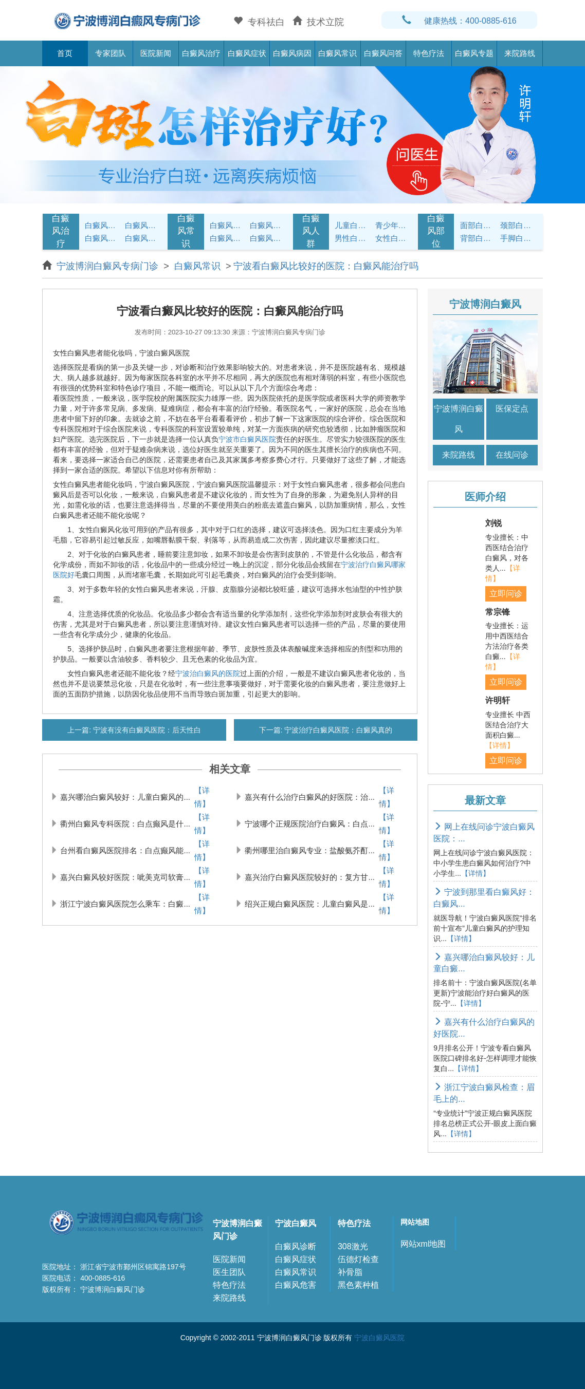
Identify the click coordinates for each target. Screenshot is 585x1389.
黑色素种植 (358, 1285)
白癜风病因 (292, 53)
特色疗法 (428, 53)
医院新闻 (155, 53)
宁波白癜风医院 (379, 1338)
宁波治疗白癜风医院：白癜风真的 (337, 730)
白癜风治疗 (201, 53)
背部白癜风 (478, 238)
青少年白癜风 (393, 225)
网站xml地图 (423, 1244)
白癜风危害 (295, 1285)
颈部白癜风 (518, 225)
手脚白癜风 (518, 238)
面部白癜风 (478, 225)
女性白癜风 (393, 238)
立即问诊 (505, 593)
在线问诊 (512, 455)
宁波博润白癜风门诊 (237, 1230)
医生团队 (229, 1272)
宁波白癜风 (295, 1223)
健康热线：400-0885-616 (459, 20)
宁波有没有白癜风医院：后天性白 (146, 730)
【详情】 (202, 797)
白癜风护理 (228, 225)
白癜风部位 (436, 231)
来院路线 (519, 53)
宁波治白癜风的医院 (207, 673)
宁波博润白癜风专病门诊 (109, 266)
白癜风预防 (268, 238)
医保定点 (512, 408)
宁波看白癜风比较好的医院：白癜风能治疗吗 (325, 266)
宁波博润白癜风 (458, 419)
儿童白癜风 (353, 225)
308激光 (353, 1246)
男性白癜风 (353, 238)
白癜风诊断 (295, 1246)
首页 (64, 53)
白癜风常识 (337, 53)
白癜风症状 (247, 53)
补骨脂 (350, 1272)
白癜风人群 (311, 231)
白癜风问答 (383, 53)
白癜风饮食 (268, 225)
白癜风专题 (474, 53)
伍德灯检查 (358, 1259)
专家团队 (110, 53)
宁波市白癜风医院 (247, 439)
